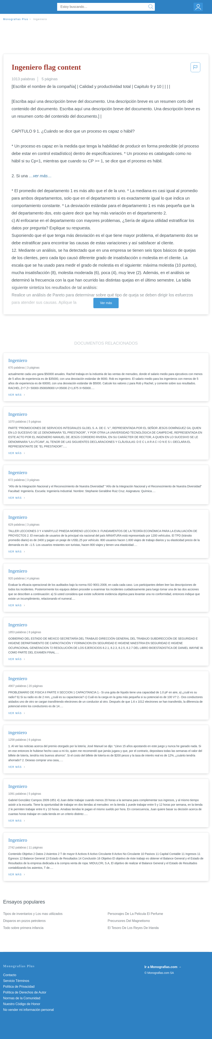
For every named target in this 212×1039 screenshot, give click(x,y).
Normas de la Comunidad (21, 998)
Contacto (9, 975)
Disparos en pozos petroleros (24, 921)
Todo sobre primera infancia (23, 928)
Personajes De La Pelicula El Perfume (135, 914)
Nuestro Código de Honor (21, 1004)
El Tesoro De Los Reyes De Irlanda (133, 928)
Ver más (106, 303)
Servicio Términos (16, 981)
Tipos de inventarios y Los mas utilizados (33, 914)
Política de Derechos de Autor (24, 992)
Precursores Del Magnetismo (129, 921)
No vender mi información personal (28, 1009)
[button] (195, 68)
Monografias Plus (15, 19)
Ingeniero (40, 19)
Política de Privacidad (19, 986)
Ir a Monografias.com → (163, 967)
